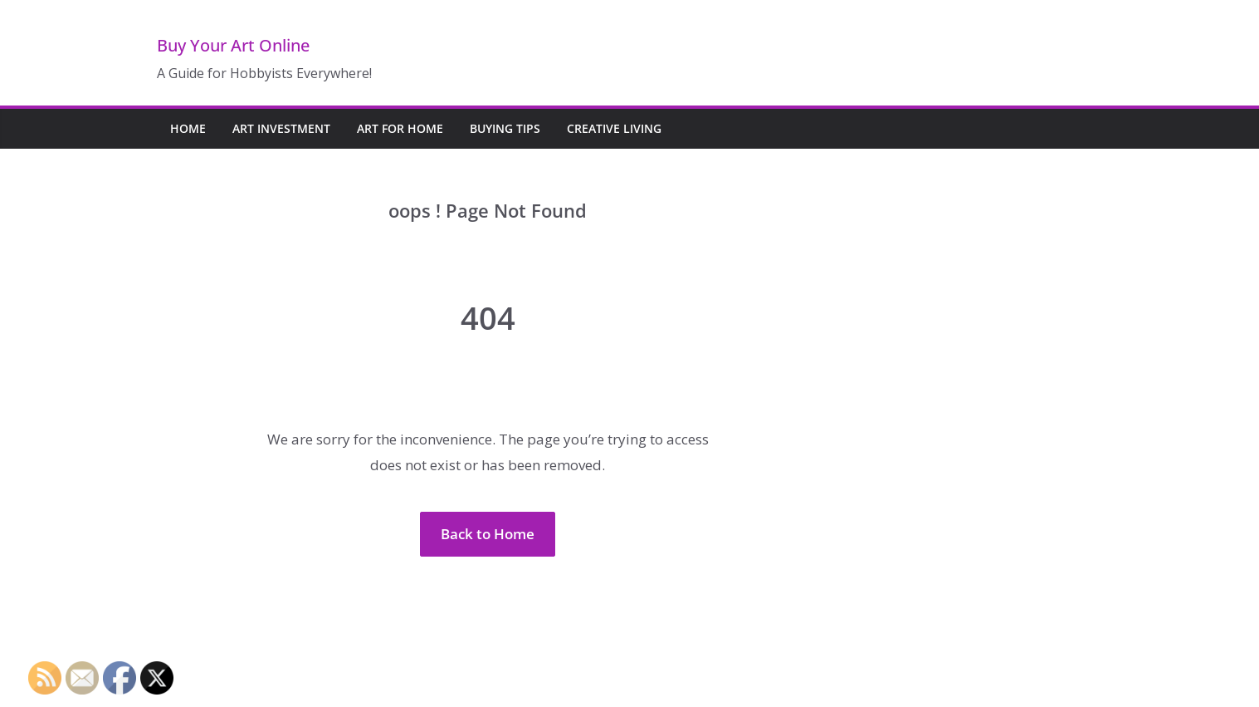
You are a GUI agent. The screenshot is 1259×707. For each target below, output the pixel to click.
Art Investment (281, 128)
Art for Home (400, 128)
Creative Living (614, 128)
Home (188, 128)
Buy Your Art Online (233, 45)
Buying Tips (505, 128)
